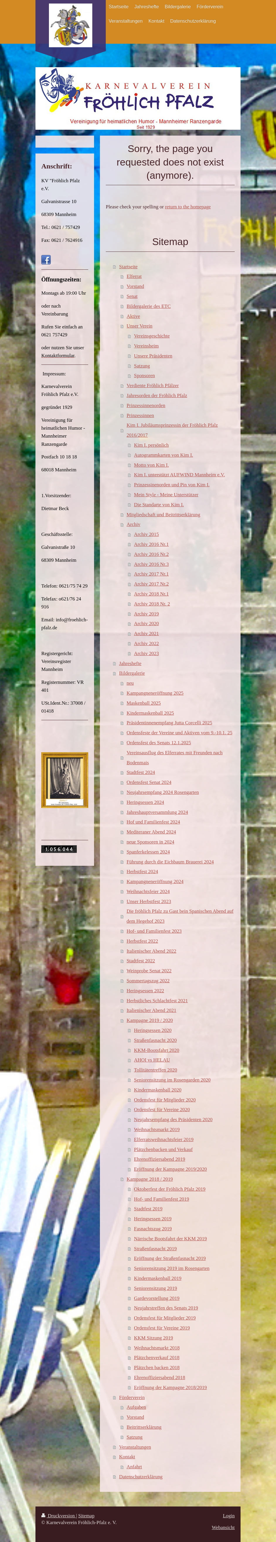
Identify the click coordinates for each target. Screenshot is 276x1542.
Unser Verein (139, 326)
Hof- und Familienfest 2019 (161, 1199)
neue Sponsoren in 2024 (150, 842)
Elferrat (134, 276)
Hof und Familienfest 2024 (153, 822)
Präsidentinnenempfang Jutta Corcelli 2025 (169, 723)
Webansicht (223, 1527)
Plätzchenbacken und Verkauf (163, 1149)
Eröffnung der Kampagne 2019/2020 (170, 1169)
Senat (132, 296)
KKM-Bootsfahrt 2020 (156, 1050)
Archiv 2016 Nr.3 (151, 564)
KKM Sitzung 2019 (153, 1338)
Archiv (133, 524)
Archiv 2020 (146, 623)
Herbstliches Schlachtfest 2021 (157, 1000)
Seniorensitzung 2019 (155, 1288)
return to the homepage (188, 207)
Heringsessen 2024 (145, 802)
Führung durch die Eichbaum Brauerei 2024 (170, 862)
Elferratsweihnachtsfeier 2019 (163, 1139)
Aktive (133, 316)
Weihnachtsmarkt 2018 (157, 1348)
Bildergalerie (132, 673)
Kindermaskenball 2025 (150, 713)
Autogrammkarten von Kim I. (163, 455)
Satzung (142, 366)
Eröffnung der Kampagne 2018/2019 (170, 1387)
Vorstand (135, 286)
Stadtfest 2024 (141, 772)
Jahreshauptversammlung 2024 (157, 812)
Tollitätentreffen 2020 (155, 1070)
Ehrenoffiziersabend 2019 (159, 1159)
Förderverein (132, 1397)
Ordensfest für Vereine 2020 (162, 1109)
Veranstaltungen (135, 1447)
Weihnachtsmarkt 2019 (157, 1129)
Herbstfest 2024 (142, 871)
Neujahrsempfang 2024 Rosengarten (163, 792)
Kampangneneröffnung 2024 (155, 881)
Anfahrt (134, 1467)
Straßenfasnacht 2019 (155, 1248)
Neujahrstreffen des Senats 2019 (166, 1308)
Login (229, 1516)
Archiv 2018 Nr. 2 (152, 604)
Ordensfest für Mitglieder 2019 (165, 1318)
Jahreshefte (130, 663)
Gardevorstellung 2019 (156, 1298)
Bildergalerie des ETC (149, 306)
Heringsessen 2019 (152, 1219)
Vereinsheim (146, 346)
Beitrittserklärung (144, 1427)
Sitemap (86, 1516)
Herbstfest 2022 (142, 941)
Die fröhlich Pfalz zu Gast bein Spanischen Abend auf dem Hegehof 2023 (180, 916)
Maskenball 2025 (144, 703)
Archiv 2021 (146, 633)
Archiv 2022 (146, 643)
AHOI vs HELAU (152, 1060)
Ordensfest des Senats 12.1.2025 (159, 742)
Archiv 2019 (146, 614)
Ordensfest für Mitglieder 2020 (165, 1100)
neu (130, 683)
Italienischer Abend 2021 (151, 1010)
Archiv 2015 (146, 534)
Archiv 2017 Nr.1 (151, 574)
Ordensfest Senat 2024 (149, 782)
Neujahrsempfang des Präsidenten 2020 (173, 1119)
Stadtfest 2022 (141, 961)
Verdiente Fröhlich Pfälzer (153, 385)
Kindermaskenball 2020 (157, 1090)
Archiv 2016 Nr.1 (151, 544)
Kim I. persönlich (151, 445)
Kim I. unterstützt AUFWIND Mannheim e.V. (179, 475)
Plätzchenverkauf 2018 (156, 1357)
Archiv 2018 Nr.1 (151, 594)
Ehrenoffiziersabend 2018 (159, 1377)
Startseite (128, 266)
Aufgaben (136, 1407)
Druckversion (58, 1516)
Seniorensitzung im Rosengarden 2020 (172, 1080)
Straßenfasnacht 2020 (155, 1040)
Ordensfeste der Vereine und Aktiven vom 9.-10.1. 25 (179, 732)
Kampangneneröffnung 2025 (155, 693)
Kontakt (127, 1457)
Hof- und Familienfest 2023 (154, 931)
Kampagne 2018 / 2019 (150, 1179)
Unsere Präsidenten (153, 356)
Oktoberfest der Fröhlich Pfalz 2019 (169, 1189)
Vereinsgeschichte (152, 336)
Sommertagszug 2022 (148, 980)
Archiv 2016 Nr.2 (151, 554)
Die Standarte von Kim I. (159, 504)
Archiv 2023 (146, 653)
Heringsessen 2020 (152, 1030)
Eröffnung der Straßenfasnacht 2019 (170, 1258)
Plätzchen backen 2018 (157, 1367)
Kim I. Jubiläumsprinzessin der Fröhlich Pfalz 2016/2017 (172, 430)
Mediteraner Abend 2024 (151, 832)
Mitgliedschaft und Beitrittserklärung (163, 514)
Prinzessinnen (140, 415)
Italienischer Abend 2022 (151, 951)
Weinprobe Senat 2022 (149, 971)
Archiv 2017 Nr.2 (151, 584)
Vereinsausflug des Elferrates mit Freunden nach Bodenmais (175, 757)
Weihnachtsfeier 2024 (148, 891)
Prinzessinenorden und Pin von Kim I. (171, 484)
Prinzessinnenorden (146, 405)
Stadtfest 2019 (148, 1209)
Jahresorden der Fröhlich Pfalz (157, 395)
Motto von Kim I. (151, 465)
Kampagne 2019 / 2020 (150, 1020)
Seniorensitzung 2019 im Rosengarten (171, 1268)
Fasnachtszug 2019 (153, 1228)
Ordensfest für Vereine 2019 (162, 1328)
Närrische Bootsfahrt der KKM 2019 (170, 1238)
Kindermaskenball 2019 (157, 1278)
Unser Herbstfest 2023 (149, 901)
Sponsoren (144, 375)
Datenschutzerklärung (141, 1476)
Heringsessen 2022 (145, 990)
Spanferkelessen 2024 (148, 852)
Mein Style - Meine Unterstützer (166, 494)
